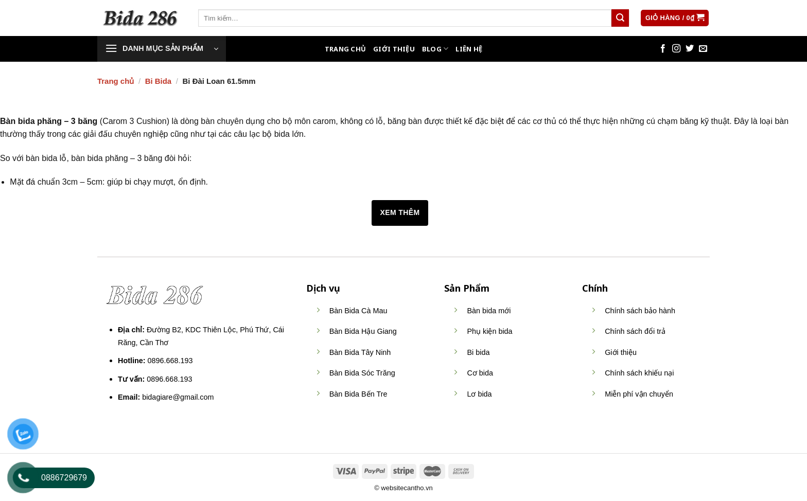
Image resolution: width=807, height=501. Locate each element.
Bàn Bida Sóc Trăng (362, 373)
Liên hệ (468, 48)
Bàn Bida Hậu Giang (363, 331)
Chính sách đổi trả (635, 331)
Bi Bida (158, 81)
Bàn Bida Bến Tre (358, 394)
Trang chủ (115, 81)
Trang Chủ (345, 48)
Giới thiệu (394, 48)
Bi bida (478, 352)
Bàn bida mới (489, 311)
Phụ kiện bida (489, 331)
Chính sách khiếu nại (639, 373)
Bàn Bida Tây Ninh (360, 352)
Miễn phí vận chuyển (639, 394)
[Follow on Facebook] (663, 48)
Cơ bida (480, 373)
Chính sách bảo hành (640, 311)
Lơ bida (479, 394)
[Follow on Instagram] (676, 48)
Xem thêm (399, 212)
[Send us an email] (703, 48)
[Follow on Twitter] (690, 48)
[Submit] (620, 18)
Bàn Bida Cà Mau (358, 311)
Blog (435, 48)
